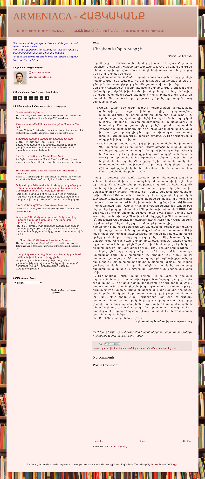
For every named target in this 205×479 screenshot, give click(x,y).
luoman (154, 464)
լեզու (135, 348)
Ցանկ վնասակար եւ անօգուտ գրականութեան (44, 139)
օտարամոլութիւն (168, 348)
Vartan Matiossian (41, 72)
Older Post (186, 441)
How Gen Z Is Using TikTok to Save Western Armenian (41, 205)
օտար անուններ (148, 348)
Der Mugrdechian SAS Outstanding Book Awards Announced (44, 240)
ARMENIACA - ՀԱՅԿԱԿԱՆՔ (79, 16)
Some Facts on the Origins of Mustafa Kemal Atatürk (40, 156)
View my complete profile (41, 77)
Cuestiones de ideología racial (29, 112)
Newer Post (99, 441)
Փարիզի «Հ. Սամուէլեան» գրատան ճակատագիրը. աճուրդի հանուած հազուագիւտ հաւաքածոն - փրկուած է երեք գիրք (46, 220)
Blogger (174, 464)
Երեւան (105, 348)
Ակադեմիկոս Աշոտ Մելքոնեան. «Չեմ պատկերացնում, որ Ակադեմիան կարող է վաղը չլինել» (48, 256)
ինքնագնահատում (121, 348)
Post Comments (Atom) (116, 446)
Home (143, 441)
